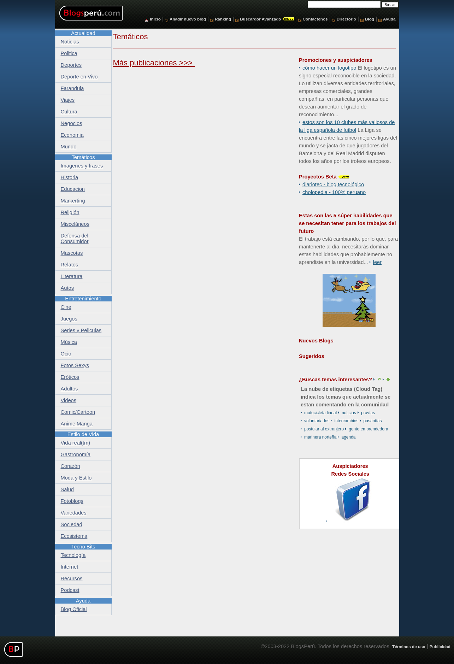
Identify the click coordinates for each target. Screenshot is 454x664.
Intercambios (346, 420)
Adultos (69, 389)
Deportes (71, 65)
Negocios (71, 123)
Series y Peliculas (81, 330)
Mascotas (72, 253)
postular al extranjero (324, 429)
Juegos (69, 319)
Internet (69, 567)
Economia (72, 135)
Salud (67, 489)
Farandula (72, 88)
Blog (369, 19)
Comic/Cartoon (78, 412)
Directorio (346, 19)
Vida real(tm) (75, 443)
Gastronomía (76, 454)
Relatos (69, 265)
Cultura (69, 111)
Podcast (70, 590)
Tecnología (73, 555)
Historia (69, 177)
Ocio (66, 354)
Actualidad (83, 33)
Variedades (74, 513)
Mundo (69, 146)
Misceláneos (75, 224)
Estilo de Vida (83, 434)
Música (69, 342)
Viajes (68, 100)
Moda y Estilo (76, 478)
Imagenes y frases (82, 166)
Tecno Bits (83, 547)
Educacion (73, 189)
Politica (69, 53)
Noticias (349, 412)
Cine (66, 307)
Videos (69, 400)
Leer (377, 262)
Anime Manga (77, 424)
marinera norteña (320, 437)
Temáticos (83, 157)
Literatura (72, 276)
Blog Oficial (74, 609)
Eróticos (70, 377)
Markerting (73, 201)
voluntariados (316, 420)
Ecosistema (74, 536)
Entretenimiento (83, 298)
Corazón (70, 466)
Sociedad (71, 524)
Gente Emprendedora (368, 429)
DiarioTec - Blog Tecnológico (333, 184)
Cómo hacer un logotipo (329, 68)
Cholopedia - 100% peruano (334, 192)
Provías (368, 412)
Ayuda (389, 19)
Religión (70, 212)
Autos (67, 288)
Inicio (155, 19)
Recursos (72, 578)
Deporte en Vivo (79, 77)
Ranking (223, 19)
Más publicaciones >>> (154, 62)
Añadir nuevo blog (188, 19)
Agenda (348, 437)
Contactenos (315, 19)
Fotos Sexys (75, 365)
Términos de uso (408, 646)
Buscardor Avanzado (260, 19)
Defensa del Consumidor (75, 238)
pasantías (373, 420)
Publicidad (440, 646)
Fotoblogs (72, 501)
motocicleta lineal (320, 412)
